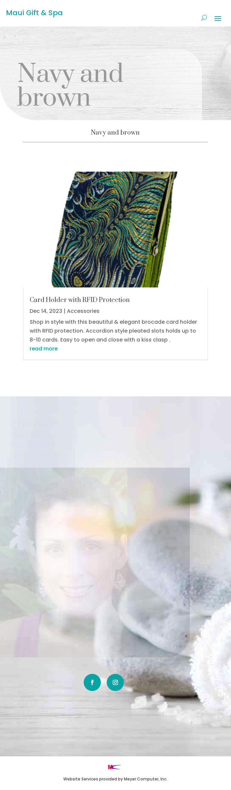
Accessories (83, 311)
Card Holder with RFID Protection (80, 300)
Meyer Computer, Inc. (145, 779)
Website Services (80, 779)
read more (44, 348)
